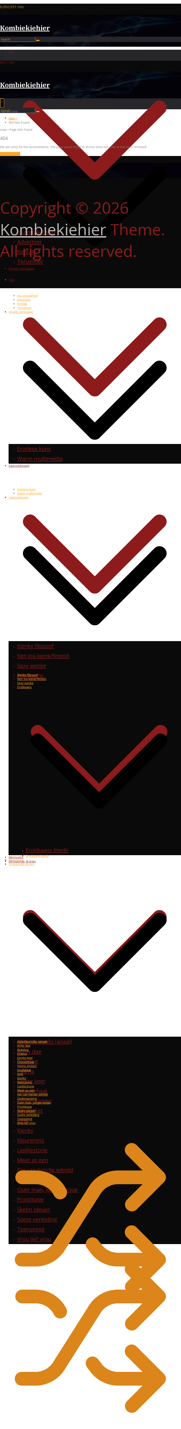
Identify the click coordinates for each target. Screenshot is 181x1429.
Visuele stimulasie (21, 312)
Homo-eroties (27, 1066)
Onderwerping (27, 1098)
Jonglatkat (24, 1070)
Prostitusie (24, 1107)
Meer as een (25, 1090)
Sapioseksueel (18, 497)
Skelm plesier (26, 1111)
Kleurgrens (24, 1082)
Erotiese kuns (26, 489)
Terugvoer (24, 308)
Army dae (29, 1051)
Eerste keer (25, 1058)
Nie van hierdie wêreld (32, 1094)
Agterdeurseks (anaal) (32, 1041)
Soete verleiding (28, 1115)
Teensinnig (24, 1119)
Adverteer (24, 300)
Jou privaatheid (27, 296)
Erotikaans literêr (37, 856)
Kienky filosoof (27, 675)
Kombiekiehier (25, 27)
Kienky (21, 1078)
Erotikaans (24, 687)
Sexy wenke (25, 683)
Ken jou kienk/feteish (31, 679)
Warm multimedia (29, 493)
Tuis (12, 280)
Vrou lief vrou (26, 1123)
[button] (95, 291)
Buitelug (22, 1050)
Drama (22, 1054)
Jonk (20, 1074)
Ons (11, 52)
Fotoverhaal (25, 1062)
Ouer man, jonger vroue (34, 1103)
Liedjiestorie (25, 1086)
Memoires (16, 857)
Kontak (22, 304)
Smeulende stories (21, 864)
